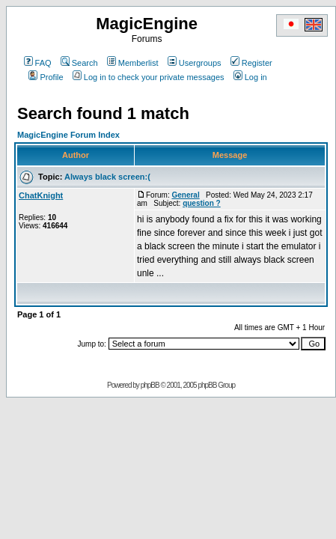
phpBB (150, 385)
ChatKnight (41, 195)
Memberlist (133, 62)
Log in (250, 77)
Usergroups (195, 62)
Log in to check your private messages (148, 77)
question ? (202, 203)
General (185, 195)
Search (79, 62)
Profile (45, 77)
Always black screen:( (107, 176)
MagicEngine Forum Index (68, 134)
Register (251, 62)
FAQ (38, 62)
